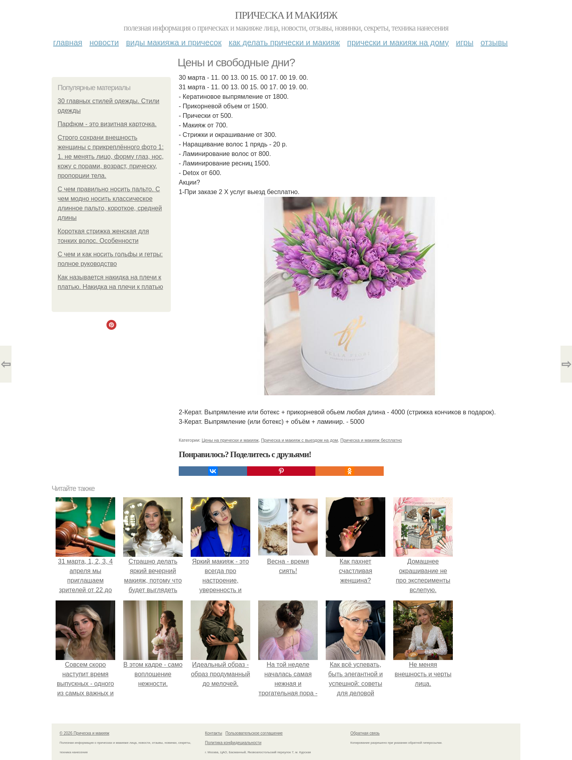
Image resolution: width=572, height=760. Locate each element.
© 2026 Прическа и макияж (84, 733)
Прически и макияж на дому (398, 42)
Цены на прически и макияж (230, 440)
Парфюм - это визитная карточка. (107, 124)
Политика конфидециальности (233, 743)
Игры (464, 42)
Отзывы (494, 42)
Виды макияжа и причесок (174, 42)
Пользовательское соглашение (254, 733)
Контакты (213, 733)
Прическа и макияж (286, 15)
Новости (104, 42)
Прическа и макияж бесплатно (371, 440)
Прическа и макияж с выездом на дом (299, 440)
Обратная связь (365, 733)
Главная (67, 42)
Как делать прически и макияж (284, 42)
